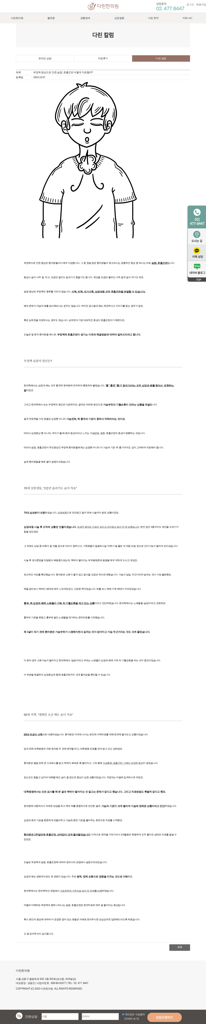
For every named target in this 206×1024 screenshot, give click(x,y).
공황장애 (85, 18)
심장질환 (119, 18)
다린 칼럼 (161, 58)
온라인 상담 (45, 58)
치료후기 (103, 58)
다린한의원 (103, 6)
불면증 (51, 18)
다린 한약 (153, 18)
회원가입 (201, 4)
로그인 (190, 4)
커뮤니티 (187, 18)
